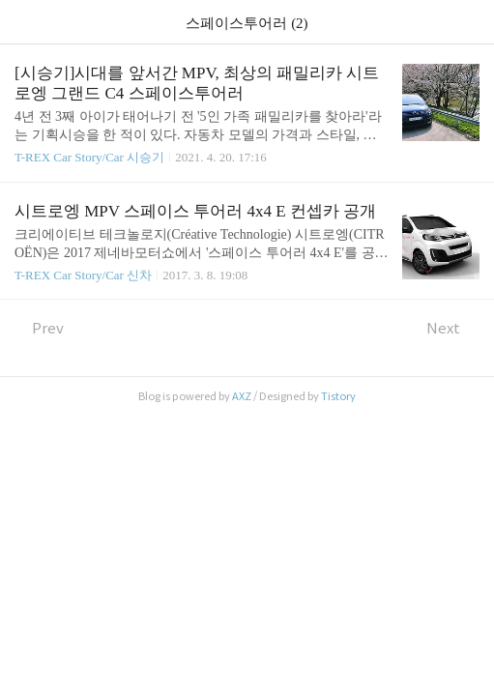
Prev (39, 328)
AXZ (241, 396)
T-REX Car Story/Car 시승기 (89, 157)
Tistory (338, 396)
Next (452, 328)
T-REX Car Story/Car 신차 (83, 275)
